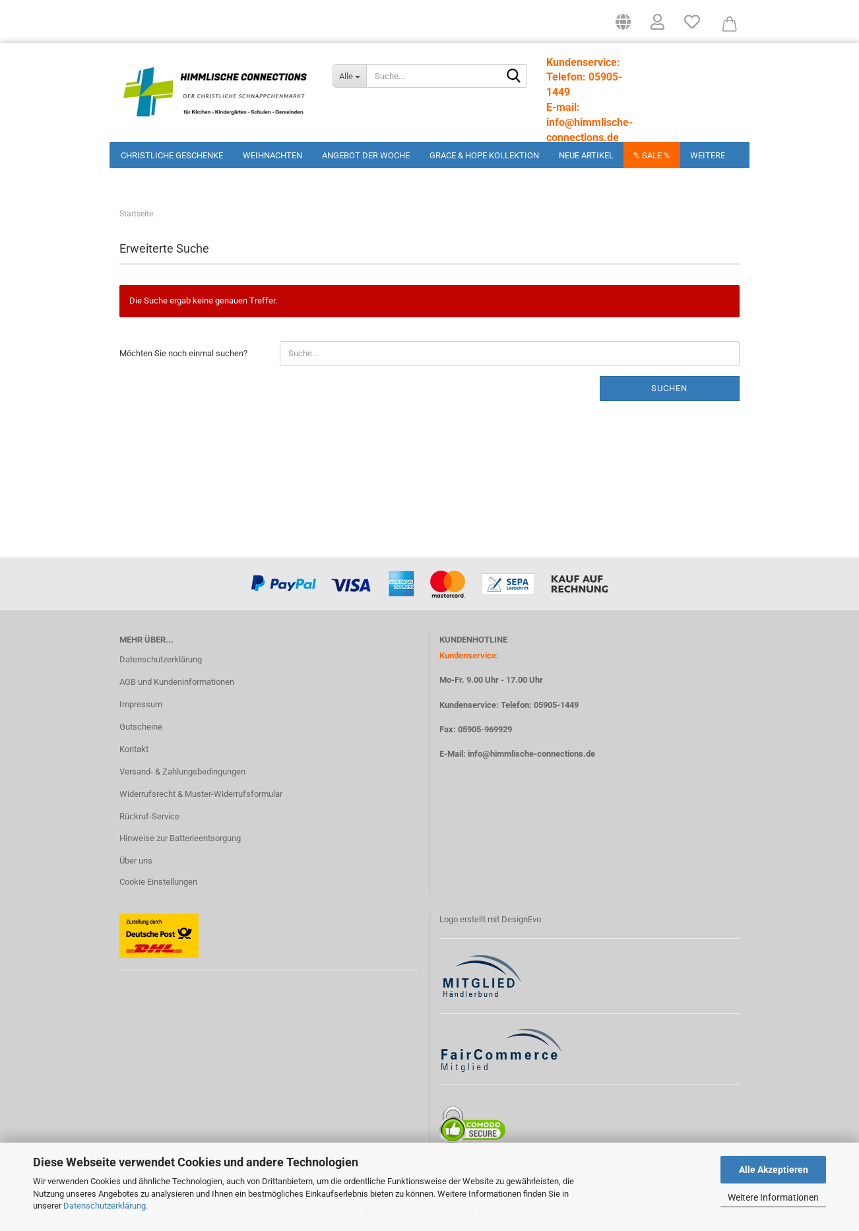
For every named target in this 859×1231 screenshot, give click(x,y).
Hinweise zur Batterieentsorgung (180, 838)
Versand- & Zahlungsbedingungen (182, 771)
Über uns (135, 861)
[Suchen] (513, 76)
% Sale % (651, 155)
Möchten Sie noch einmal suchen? (183, 353)
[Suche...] (349, 76)
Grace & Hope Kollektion (484, 155)
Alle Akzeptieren (773, 1169)
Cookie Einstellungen (158, 882)
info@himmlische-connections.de (531, 754)
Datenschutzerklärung (104, 1206)
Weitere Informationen (773, 1197)
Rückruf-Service (149, 816)
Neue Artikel (586, 155)
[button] (623, 26)
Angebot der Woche (366, 155)
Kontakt (133, 749)
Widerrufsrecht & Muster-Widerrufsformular (200, 794)
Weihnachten (272, 155)
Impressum (140, 704)
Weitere (707, 155)
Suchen (669, 388)
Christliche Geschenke (172, 155)
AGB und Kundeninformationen (176, 682)
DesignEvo (521, 919)
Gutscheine (140, 727)
